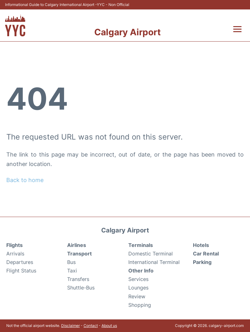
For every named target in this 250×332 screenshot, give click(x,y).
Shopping (139, 305)
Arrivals (15, 253)
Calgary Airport (127, 32)
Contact (91, 325)
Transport (79, 253)
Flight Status (21, 270)
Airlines (76, 245)
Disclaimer (70, 325)
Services (138, 279)
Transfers (78, 279)
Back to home (25, 180)
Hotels (201, 245)
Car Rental (206, 253)
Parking (202, 262)
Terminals (140, 245)
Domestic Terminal (150, 253)
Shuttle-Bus (81, 287)
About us (109, 325)
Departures (19, 262)
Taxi (72, 270)
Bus (71, 262)
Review (136, 296)
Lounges (138, 287)
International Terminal (154, 262)
